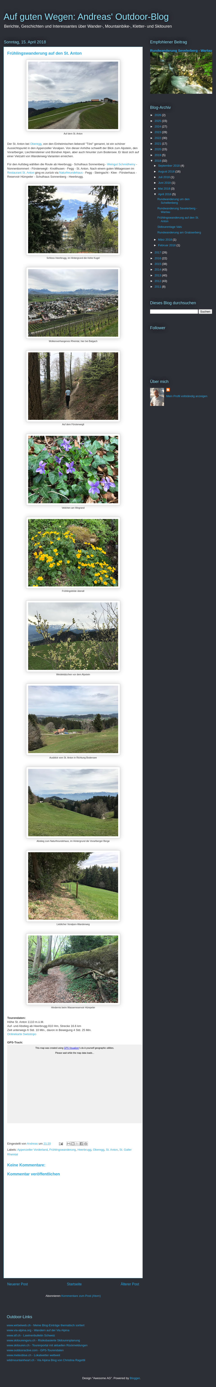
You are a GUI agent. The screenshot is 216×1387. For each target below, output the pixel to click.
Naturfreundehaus (71, 172)
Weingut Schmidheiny (121, 164)
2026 (158, 115)
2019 (158, 155)
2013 (158, 275)
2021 (158, 143)
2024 (158, 126)
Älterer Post (130, 1284)
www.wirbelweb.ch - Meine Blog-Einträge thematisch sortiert (45, 1325)
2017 (158, 252)
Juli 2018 (164, 177)
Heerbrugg (84, 1149)
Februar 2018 (167, 245)
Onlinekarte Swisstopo (21, 1034)
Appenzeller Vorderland (32, 1149)
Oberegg (36, 143)
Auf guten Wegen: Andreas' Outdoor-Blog (86, 17)
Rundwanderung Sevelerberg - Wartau (181, 50)
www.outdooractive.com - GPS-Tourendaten (35, 1350)
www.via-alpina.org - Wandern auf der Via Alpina (38, 1330)
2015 (158, 264)
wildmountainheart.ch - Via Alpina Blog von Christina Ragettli (46, 1360)
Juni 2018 (165, 182)
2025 (158, 121)
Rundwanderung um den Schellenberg (173, 200)
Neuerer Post (17, 1284)
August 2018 (167, 171)
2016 (158, 258)
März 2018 (165, 239)
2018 (158, 160)
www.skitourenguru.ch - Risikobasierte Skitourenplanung (43, 1340)
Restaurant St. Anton (20, 172)
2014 (158, 269)
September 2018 (169, 165)
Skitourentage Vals (169, 226)
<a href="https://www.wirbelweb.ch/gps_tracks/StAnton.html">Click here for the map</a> (74, 1089)
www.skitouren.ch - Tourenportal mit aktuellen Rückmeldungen (47, 1345)
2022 (158, 138)
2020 (158, 149)
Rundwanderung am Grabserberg (179, 232)
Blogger (135, 1378)
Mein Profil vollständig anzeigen (186, 396)
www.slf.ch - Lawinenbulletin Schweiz (31, 1335)
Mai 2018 (164, 188)
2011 (158, 286)
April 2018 (165, 194)
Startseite (74, 1284)
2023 (158, 132)
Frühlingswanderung (62, 1149)
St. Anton (112, 1149)
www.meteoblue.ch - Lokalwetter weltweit (33, 1355)
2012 (158, 281)
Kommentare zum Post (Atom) (81, 1296)
